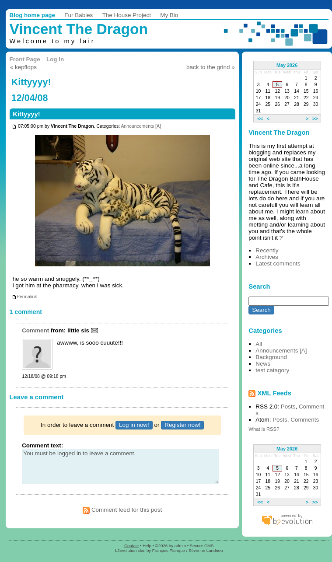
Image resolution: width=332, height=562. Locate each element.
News (262, 363)
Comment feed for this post (122, 509)
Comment (35, 330)
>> (315, 118)
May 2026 (286, 65)
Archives (266, 257)
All (258, 344)
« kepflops (23, 67)
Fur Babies (78, 15)
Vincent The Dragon (79, 29)
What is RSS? (263, 429)
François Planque (168, 550)
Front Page (25, 59)
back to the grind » (210, 67)
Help (147, 545)
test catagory (272, 370)
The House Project (126, 15)
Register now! (182, 425)
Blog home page (33, 15)
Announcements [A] (141, 126)
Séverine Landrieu (206, 550)
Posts (288, 406)
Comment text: (42, 445)
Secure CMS (202, 545)
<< (260, 118)
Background (271, 357)
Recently (266, 250)
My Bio (169, 15)
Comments (304, 419)
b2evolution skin (130, 550)
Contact (131, 545)
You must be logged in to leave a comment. (120, 466)
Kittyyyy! (26, 114)
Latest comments (277, 263)
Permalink (24, 296)
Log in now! (134, 425)
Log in (55, 59)
